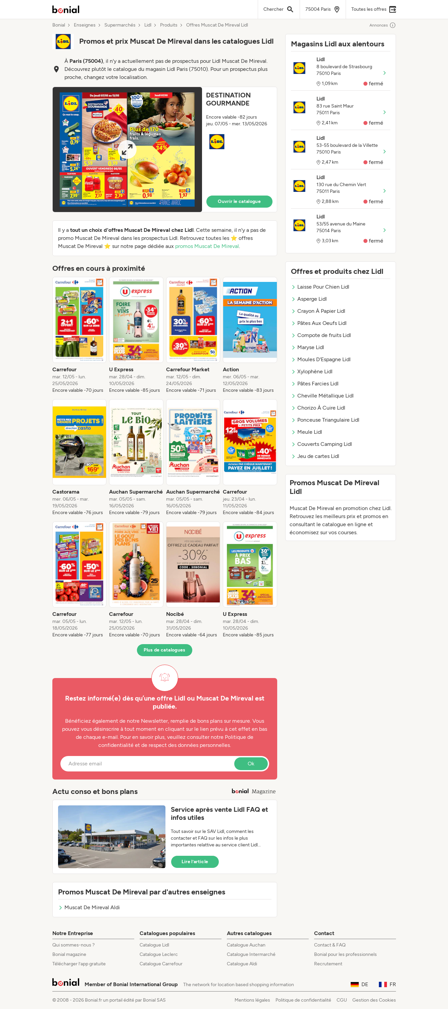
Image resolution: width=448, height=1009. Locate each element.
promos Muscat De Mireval (207, 246)
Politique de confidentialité (303, 1000)
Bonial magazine (69, 954)
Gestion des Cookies (374, 1000)
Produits (169, 25)
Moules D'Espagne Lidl (321, 359)
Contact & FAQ (330, 945)
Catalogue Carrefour (161, 964)
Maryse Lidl (307, 347)
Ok (251, 763)
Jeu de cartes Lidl (315, 456)
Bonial (58, 25)
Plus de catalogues (164, 650)
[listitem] (79, 335)
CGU (342, 1000)
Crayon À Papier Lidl (318, 311)
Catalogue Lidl (154, 945)
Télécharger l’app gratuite (79, 964)
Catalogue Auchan (246, 945)
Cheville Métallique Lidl (322, 395)
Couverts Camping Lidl (321, 444)
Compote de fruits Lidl (321, 335)
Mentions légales (252, 1000)
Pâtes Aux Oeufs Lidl (319, 323)
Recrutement (328, 964)
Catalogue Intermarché (251, 954)
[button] (164, 149)
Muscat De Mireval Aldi (89, 907)
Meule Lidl (306, 432)
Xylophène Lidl (312, 371)
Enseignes (85, 25)
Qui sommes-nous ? (73, 945)
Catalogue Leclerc (159, 954)
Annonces (382, 25)
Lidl (147, 25)
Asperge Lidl (309, 299)
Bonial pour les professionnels (345, 954)
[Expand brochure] (127, 149)
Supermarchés (120, 25)
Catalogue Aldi (242, 964)
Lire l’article (195, 862)
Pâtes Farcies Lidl (315, 383)
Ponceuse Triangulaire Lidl (325, 420)
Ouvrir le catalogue (239, 201)
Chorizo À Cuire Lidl (318, 408)
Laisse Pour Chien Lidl (320, 287)
